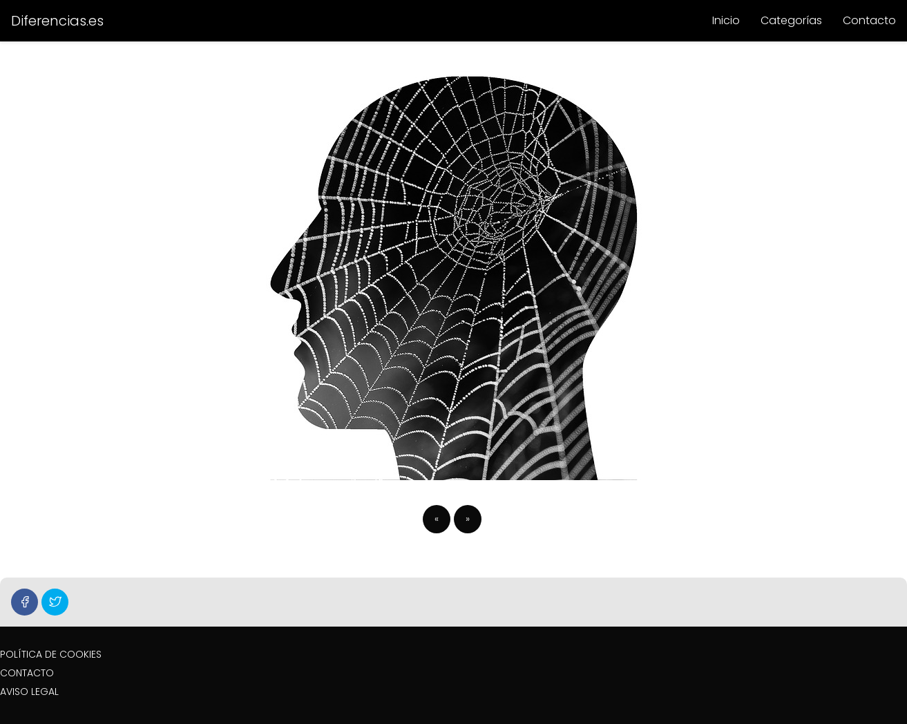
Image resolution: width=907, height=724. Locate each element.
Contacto (869, 20)
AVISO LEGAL (29, 691)
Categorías (791, 20)
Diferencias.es (57, 20)
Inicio (726, 20)
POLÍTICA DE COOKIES (51, 654)
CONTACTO (27, 673)
